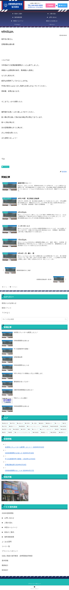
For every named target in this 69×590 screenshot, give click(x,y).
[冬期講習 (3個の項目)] (16, 430)
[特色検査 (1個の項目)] (36, 433)
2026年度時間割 (7, 514)
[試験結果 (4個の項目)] (45, 427)
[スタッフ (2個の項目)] (35, 430)
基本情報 (5, 561)
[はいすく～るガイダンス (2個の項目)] (46, 430)
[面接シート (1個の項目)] (45, 433)
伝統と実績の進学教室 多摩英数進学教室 (17, 556)
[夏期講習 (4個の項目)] (22, 427)
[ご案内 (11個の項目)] (34, 424)
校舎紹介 (5, 570)
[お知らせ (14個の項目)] (20, 424)
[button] (65, 320)
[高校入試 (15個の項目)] (5, 424)
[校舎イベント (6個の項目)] (13, 427)
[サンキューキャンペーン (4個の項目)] (34, 427)
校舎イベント (7, 308)
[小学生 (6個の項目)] (5, 427)
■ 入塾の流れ (7, 523)
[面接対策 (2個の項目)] (63, 430)
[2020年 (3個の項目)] (23, 430)
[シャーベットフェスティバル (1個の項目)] (23, 433)
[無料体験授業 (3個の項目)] (54, 427)
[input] (34, 320)
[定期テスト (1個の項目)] (62, 433)
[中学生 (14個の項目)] (13, 424)
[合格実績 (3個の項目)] (63, 427)
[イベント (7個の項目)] (58, 424)
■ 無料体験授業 (8, 537)
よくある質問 (7, 542)
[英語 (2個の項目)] (57, 430)
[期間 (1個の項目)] (11, 433)
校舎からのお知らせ (9, 304)
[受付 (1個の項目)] (4, 433)
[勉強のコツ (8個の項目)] (49, 424)
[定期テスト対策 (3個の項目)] (7, 430)
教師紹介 (5, 566)
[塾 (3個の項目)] (29, 430)
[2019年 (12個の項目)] (27, 424)
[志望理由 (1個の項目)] (54, 433)
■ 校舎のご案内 (8, 533)
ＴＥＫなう (5, 166)
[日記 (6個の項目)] (64, 424)
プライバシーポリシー (10, 552)
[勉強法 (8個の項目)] (41, 424)
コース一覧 (6, 547)
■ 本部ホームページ (9, 528)
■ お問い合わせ (8, 518)
